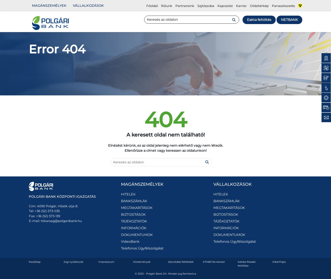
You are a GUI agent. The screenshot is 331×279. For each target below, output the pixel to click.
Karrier (241, 6)
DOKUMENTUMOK (137, 235)
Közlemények (142, 261)
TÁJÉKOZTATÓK (134, 221)
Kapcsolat (225, 6)
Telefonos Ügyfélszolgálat (142, 248)
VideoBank (130, 242)
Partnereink (184, 6)
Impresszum (106, 261)
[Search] (191, 20)
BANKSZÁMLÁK (134, 201)
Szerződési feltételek (181, 261)
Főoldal (152, 6)
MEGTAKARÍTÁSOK (136, 208)
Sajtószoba (205, 6)
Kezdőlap (35, 261)
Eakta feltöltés (259, 20)
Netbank (289, 20)
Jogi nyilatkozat (73, 261)
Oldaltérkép (259, 6)
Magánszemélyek (49, 6)
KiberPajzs (279, 261)
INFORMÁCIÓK (133, 228)
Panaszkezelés (283, 6)
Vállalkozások (88, 6)
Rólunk (166, 6)
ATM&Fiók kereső (214, 261)
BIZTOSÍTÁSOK (133, 215)
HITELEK (128, 194)
